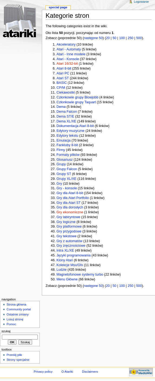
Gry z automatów (69, 241)
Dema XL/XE (66, 121)
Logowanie (141, 1)
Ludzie (61, 270)
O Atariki (67, 371)
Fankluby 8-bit (67, 145)
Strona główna (16, 304)
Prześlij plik (14, 354)
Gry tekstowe (66, 236)
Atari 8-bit (63, 68)
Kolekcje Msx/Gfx (69, 265)
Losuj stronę (14, 319)
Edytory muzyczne (70, 131)
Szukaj (6, 331)
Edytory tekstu (67, 136)
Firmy (60, 150)
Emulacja (63, 140)
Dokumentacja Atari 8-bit (75, 126)
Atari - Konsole (67, 59)
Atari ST (62, 78)
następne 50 (93, 38)
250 (130, 38)
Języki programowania (73, 255)
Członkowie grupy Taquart (76, 102)
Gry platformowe (69, 226)
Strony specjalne (17, 359)
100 (122, 38)
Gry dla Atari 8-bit (69, 193)
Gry (59, 184)
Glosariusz (64, 160)
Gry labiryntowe (68, 217)
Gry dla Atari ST (68, 203)
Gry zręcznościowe (70, 246)
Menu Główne (67, 279)
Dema (61, 107)
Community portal (18, 309)
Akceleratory (66, 44)
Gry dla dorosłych (69, 207)
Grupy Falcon (66, 169)
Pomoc (11, 324)
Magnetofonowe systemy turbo (79, 274)
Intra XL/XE (65, 250)
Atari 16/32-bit (67, 64)
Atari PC (62, 73)
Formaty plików (67, 155)
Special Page (58, 7)
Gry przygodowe (68, 231)
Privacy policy (43, 371)
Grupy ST (63, 174)
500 (139, 38)
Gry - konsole (66, 188)
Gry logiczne (66, 222)
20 (108, 38)
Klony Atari (64, 260)
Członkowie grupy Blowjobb (77, 97)
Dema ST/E (65, 116)
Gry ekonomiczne (69, 212)
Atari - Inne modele (70, 54)
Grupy (61, 164)
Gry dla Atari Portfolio (72, 198)
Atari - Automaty (68, 49)
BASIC (61, 83)
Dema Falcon (66, 112)
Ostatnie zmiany (17, 314)
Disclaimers (90, 371)
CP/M (60, 88)
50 (114, 38)
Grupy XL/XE (66, 179)
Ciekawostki (65, 92)
